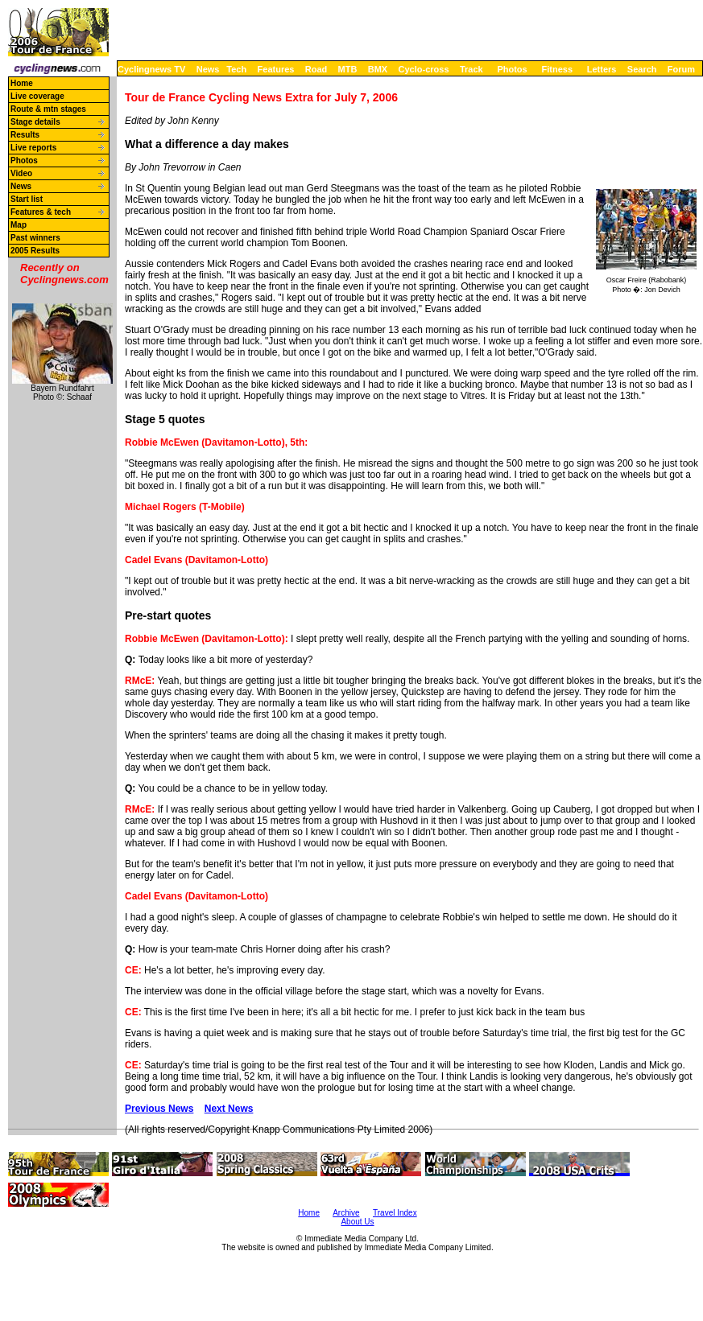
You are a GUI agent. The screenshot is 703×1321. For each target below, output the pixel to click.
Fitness (557, 69)
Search (642, 69)
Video (21, 173)
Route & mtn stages (48, 109)
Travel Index (395, 1212)
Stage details (35, 121)
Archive (346, 1212)
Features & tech (40, 212)
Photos (512, 69)
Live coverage (37, 96)
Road (316, 69)
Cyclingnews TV (151, 69)
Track (471, 69)
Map (18, 224)
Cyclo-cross (424, 69)
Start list (26, 199)
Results (24, 134)
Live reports (33, 147)
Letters (602, 69)
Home (21, 83)
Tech (236, 69)
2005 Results (35, 250)
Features (276, 69)
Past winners (35, 237)
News (208, 69)
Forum (681, 69)
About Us (357, 1221)
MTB (348, 69)
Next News (229, 1108)
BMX (377, 69)
